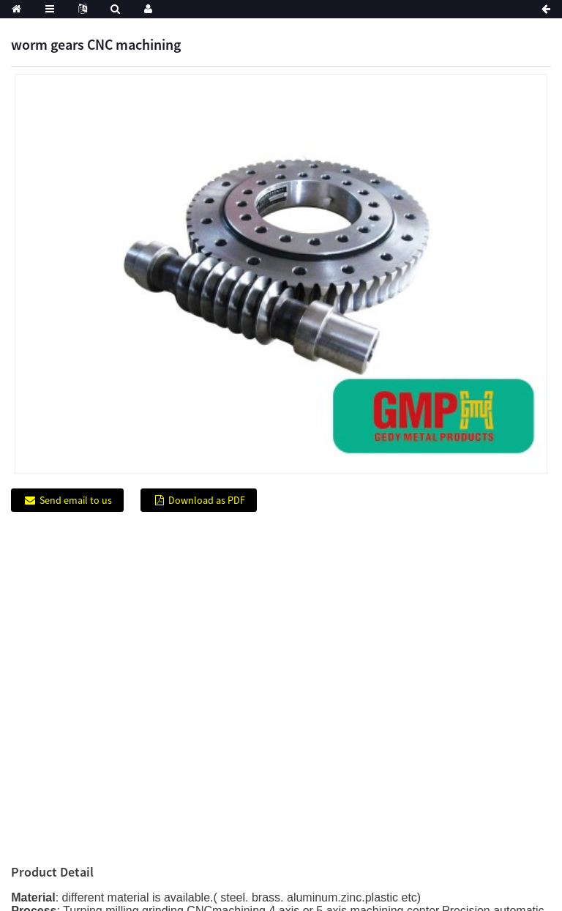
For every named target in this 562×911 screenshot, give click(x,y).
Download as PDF (206, 500)
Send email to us (76, 500)
